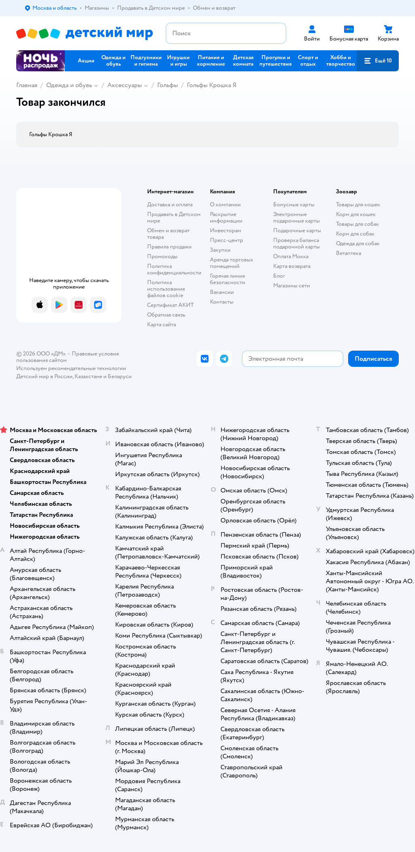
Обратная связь (166, 314)
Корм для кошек (356, 214)
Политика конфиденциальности (174, 269)
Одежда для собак (358, 243)
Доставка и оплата (170, 204)
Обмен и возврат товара (168, 233)
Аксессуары (124, 85)
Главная (26, 85)
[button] (378, 60)
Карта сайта (161, 324)
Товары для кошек (358, 204)
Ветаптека (348, 253)
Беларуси (120, 376)
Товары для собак (357, 223)
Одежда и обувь (69, 85)
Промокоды (162, 256)
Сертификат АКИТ (170, 305)
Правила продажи (169, 246)
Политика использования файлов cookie (166, 289)
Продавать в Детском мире (174, 217)
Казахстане (88, 376)
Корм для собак (355, 233)
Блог (279, 275)
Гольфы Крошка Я (212, 85)
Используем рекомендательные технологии (71, 368)
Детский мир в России (44, 376)
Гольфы (167, 85)
